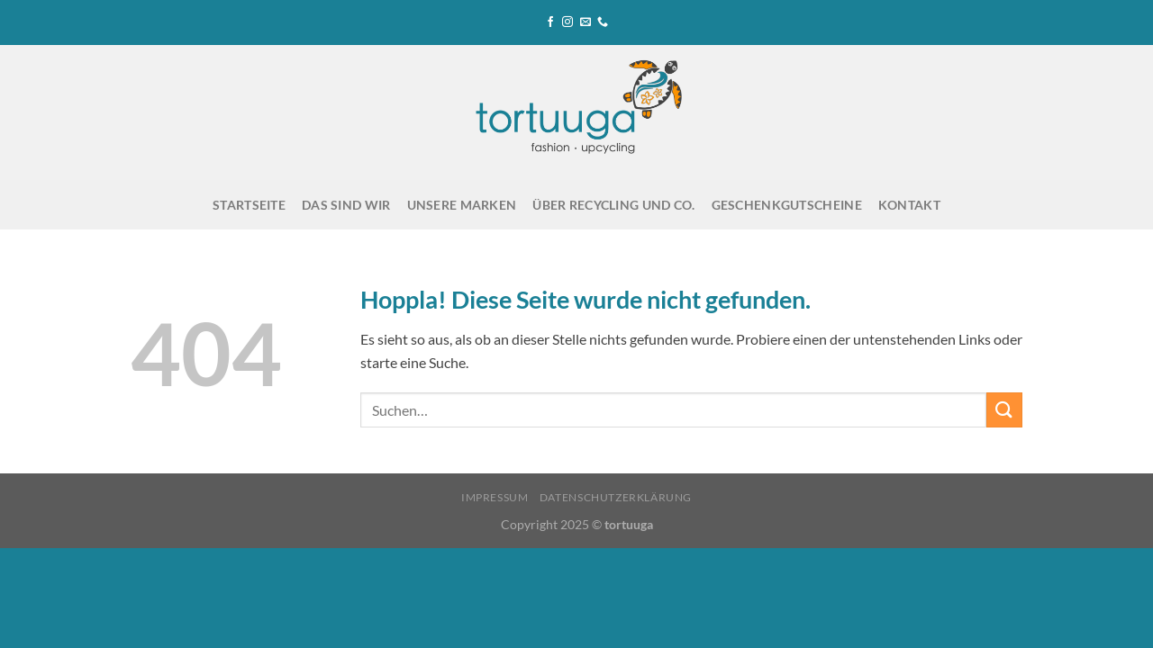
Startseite (249, 204)
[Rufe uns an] (602, 22)
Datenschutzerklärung (616, 497)
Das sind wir (346, 204)
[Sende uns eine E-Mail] (585, 22)
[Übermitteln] (1004, 410)
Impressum (495, 497)
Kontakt (909, 204)
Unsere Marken (462, 204)
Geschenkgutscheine (787, 204)
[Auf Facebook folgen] (550, 22)
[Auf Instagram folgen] (567, 22)
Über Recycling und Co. (613, 204)
